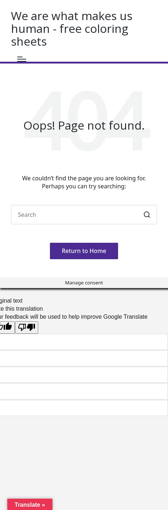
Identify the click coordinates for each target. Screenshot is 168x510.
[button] (147, 215)
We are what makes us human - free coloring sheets (71, 28)
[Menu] (21, 59)
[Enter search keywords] (84, 215)
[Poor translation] (26, 327)
